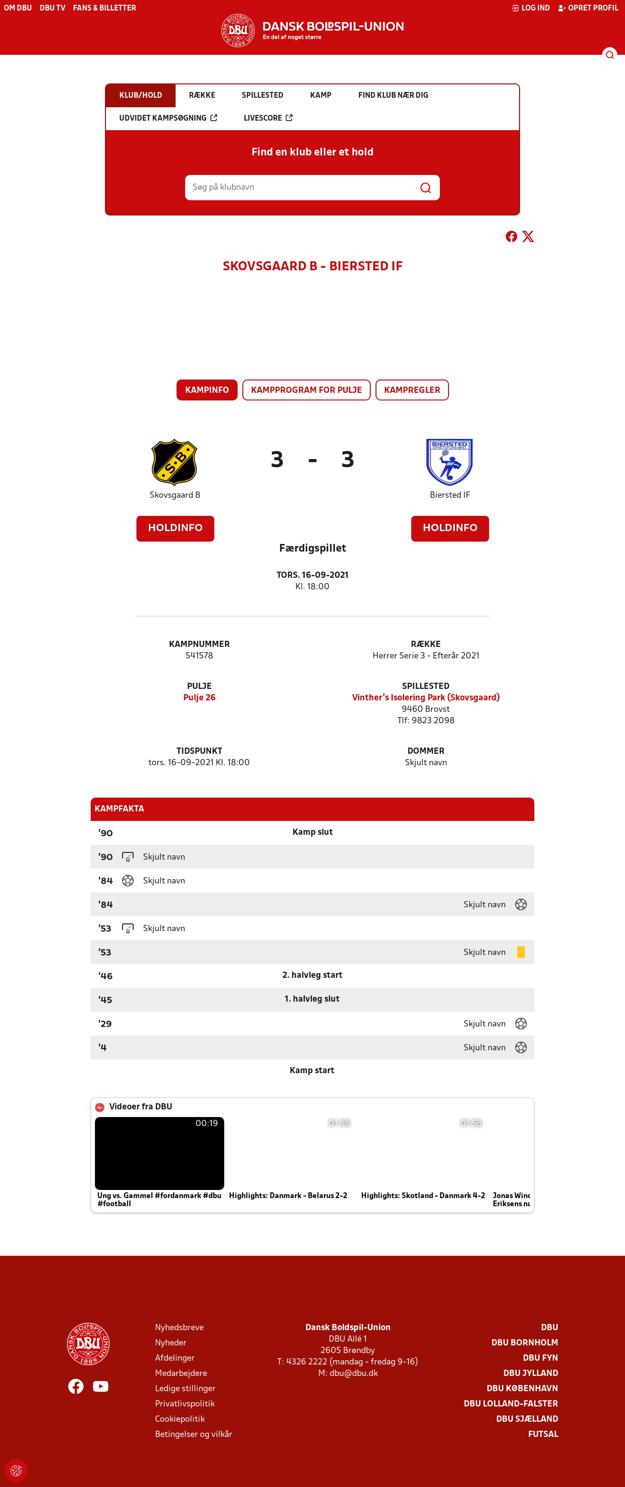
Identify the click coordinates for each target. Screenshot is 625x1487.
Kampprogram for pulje (306, 391)
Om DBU (18, 8)
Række (426, 645)
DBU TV (52, 8)
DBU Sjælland (527, 1419)
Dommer (426, 752)
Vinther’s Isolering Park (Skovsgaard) (426, 698)
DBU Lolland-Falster (511, 1404)
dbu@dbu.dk (354, 1374)
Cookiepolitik (180, 1419)
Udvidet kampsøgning (168, 118)
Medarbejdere (181, 1374)
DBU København (522, 1389)
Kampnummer (199, 645)
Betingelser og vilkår (193, 1435)
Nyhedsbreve (179, 1328)
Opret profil (588, 8)
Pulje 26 (199, 698)
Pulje (199, 687)
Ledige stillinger (185, 1389)
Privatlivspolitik (185, 1404)
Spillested (425, 687)
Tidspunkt (199, 752)
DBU (549, 1328)
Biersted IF (450, 496)
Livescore (268, 118)
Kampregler (412, 391)
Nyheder (171, 1343)
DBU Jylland (530, 1374)
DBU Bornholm (524, 1343)
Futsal (543, 1435)
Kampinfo (207, 391)
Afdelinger (175, 1358)
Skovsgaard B (175, 496)
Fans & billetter (104, 8)
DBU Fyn (540, 1358)
